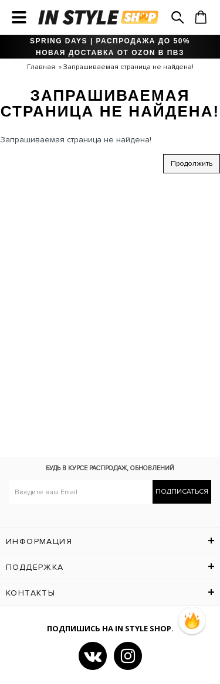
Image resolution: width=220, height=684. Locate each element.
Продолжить (191, 163)
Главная (41, 67)
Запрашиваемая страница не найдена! (128, 67)
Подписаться (181, 491)
